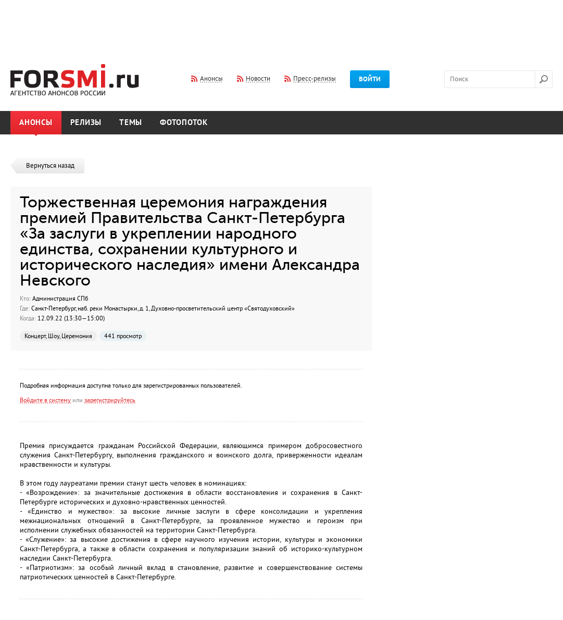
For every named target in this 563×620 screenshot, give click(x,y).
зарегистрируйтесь (109, 400)
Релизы (86, 122)
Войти (370, 79)
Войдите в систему (45, 400)
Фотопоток (184, 122)
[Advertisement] (281, 25)
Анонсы (36, 122)
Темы (130, 122)
